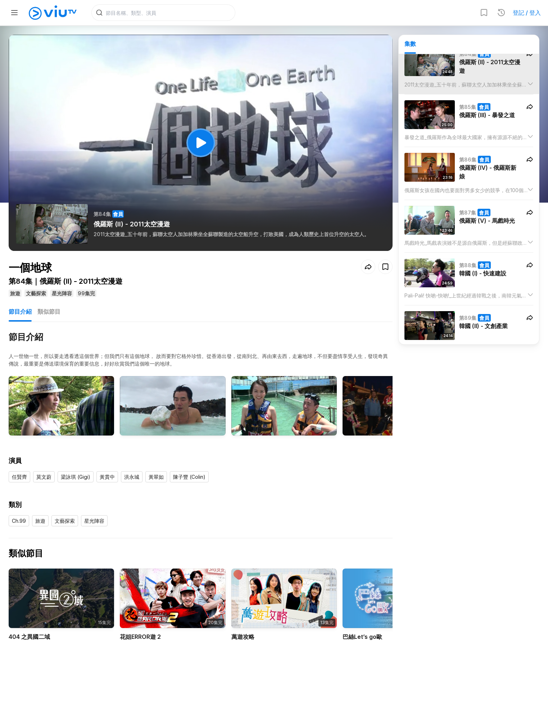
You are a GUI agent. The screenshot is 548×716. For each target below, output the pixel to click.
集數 (410, 43)
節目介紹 (20, 311)
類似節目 (48, 311)
